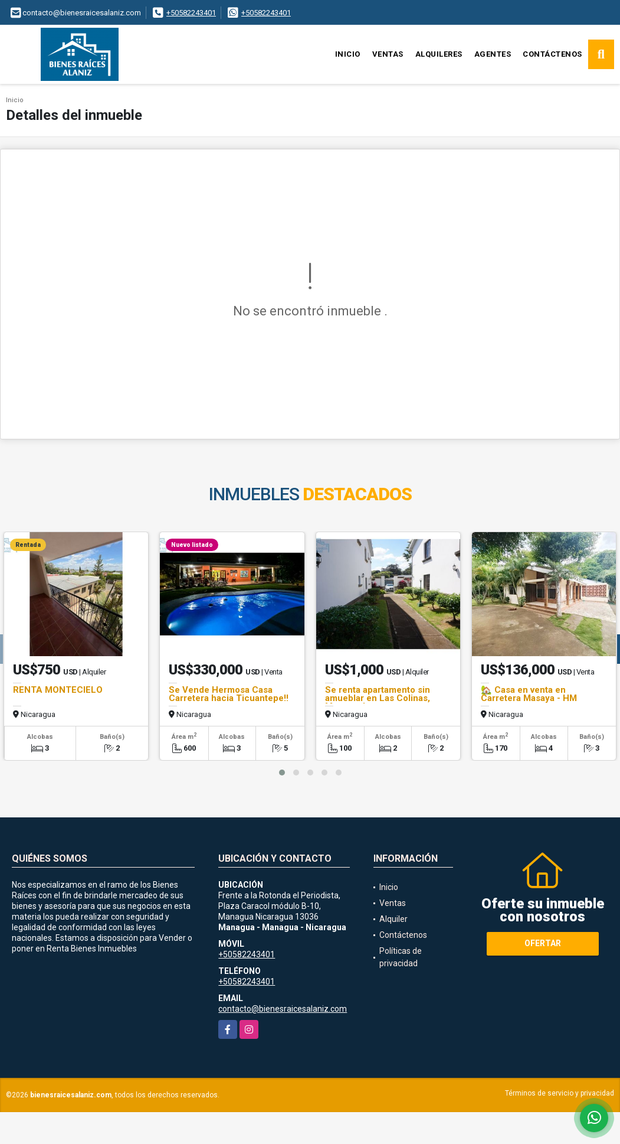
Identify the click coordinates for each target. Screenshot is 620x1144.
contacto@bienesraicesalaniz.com (282, 1008)
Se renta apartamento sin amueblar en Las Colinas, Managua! (377, 698)
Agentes (492, 54)
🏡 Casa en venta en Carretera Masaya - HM (529, 694)
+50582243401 (191, 12)
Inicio (347, 54)
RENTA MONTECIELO (58, 690)
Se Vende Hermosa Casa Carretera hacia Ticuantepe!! (228, 694)
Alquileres (438, 54)
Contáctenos (552, 54)
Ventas (388, 54)
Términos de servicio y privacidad (559, 1093)
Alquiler (393, 919)
